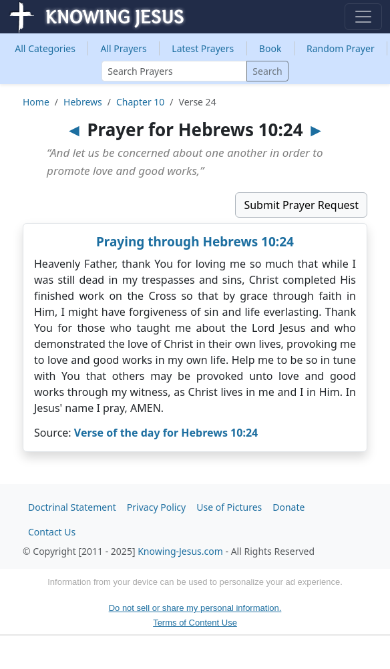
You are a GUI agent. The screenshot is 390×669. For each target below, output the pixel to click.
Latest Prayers (203, 48)
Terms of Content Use (195, 623)
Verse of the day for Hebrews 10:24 (166, 432)
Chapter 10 (140, 101)
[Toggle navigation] (363, 16)
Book (270, 48)
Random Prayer (341, 48)
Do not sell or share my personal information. (195, 608)
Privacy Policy (156, 507)
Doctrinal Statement (72, 507)
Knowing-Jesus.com (180, 551)
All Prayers (124, 48)
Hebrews (82, 101)
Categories (45, 48)
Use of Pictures (229, 507)
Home (36, 101)
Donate (288, 507)
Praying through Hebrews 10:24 (195, 241)
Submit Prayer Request (301, 205)
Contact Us (51, 531)
